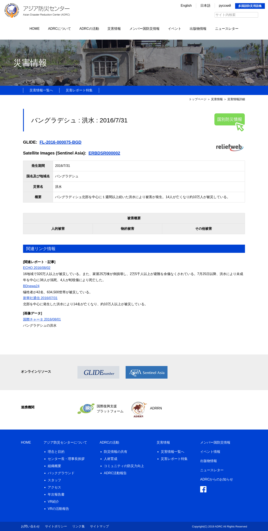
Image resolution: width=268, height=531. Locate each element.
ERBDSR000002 (104, 153)
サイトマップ (99, 526)
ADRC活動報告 (115, 473)
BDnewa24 (31, 286)
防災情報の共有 (115, 451)
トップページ (197, 99)
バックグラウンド (61, 473)
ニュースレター (226, 28)
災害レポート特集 (79, 90)
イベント (174, 28)
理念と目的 (56, 451)
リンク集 (78, 526)
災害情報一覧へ (41, 90)
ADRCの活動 (89, 28)
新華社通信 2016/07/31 (40, 298)
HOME (35, 28)
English (186, 5)
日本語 (205, 5)
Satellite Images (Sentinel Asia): (54, 153)
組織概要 (54, 466)
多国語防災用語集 (250, 6)
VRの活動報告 (58, 508)
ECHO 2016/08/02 (36, 268)
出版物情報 (198, 28)
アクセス (54, 487)
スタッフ (54, 480)
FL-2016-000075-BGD (60, 142)
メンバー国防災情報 (144, 28)
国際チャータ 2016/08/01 (42, 319)
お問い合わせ (30, 526)
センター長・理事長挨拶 (66, 459)
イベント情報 (210, 451)
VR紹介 (53, 501)
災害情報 (114, 28)
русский (225, 5)
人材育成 (110, 459)
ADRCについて (59, 28)
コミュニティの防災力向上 (124, 466)
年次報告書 (56, 494)
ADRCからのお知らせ (216, 479)
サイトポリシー (56, 526)
